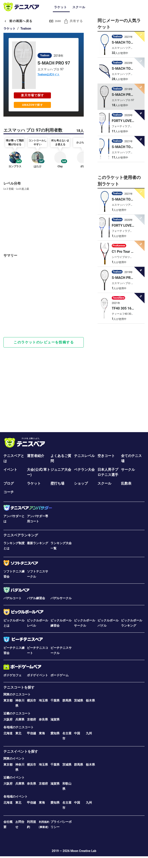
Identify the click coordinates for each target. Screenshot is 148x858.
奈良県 (43, 719)
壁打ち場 (57, 483)
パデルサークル (61, 598)
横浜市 (31, 700)
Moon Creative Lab (83, 851)
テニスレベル (84, 456)
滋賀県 (55, 719)
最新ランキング (37, 543)
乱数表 (126, 483)
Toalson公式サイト (49, 74)
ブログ (8, 483)
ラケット (9, 28)
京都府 (31, 719)
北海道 (8, 733)
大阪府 (8, 719)
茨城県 (78, 700)
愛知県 (55, 733)
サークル (128, 470)
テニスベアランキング (20, 535)
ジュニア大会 (60, 470)
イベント (10, 470)
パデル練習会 (36, 598)
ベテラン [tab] (129, 7)
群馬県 (66, 700)
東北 (18, 733)
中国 (77, 733)
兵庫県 (19, 719)
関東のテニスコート (17, 694)
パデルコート (12, 598)
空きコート (106, 456)
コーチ (8, 492)
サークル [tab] (92, 7)
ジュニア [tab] (111, 7)
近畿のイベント (14, 777)
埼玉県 (43, 700)
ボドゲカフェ (12, 675)
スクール (104, 483)
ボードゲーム (59, 675)
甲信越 (31, 733)
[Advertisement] (43, 318)
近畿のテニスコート (17, 713)
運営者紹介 (35, 456)
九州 (89, 733)
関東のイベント (14, 758)
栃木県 (90, 700)
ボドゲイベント (37, 675)
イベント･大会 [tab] (71, 7)
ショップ (81, 483)
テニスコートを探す (19, 687)
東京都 (8, 700)
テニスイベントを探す (20, 751)
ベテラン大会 (84, 470)
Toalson (25, 28)
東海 (42, 733)
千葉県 (55, 700)
